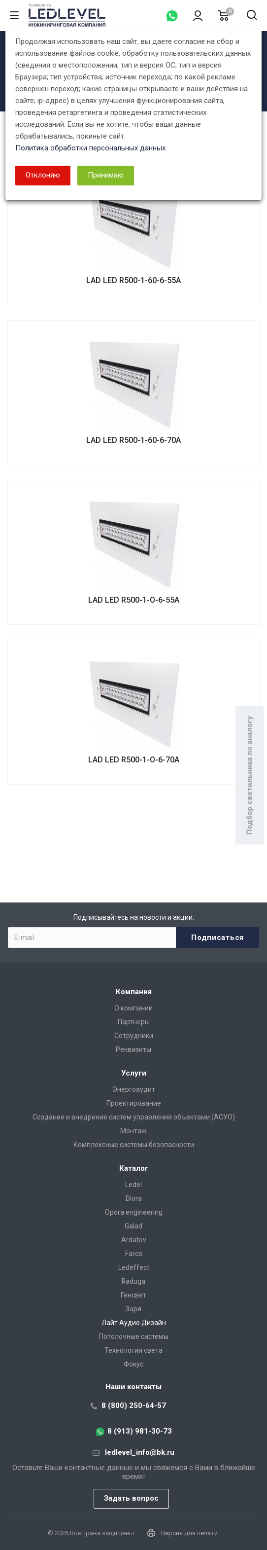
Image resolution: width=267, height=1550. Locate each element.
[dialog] (133, 775)
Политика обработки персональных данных (90, 148)
